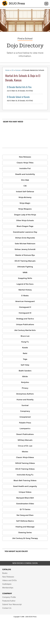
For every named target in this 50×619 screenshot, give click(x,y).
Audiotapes (6, 584)
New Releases (25, 157)
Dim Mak (25, 180)
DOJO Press (13, 3)
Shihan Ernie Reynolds (25, 238)
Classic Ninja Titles (25, 163)
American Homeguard (25, 301)
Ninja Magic (25, 203)
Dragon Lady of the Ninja (25, 215)
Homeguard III (25, 313)
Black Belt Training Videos (25, 481)
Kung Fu (25, 342)
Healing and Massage (25, 527)
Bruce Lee (25, 336)
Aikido (25, 377)
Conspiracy (25, 411)
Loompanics (25, 429)
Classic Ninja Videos (25, 457)
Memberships (7, 588)
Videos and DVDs (9, 580)
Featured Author (8, 601)
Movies (25, 452)
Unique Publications (25, 325)
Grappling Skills (25, 278)
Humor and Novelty (25, 400)
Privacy (25, 388)
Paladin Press (25, 423)
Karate (25, 348)
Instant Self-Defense (25, 192)
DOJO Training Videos (25, 469)
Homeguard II (25, 307)
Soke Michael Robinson (25, 244)
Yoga (25, 359)
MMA (25, 273)
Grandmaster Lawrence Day (25, 232)
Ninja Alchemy (25, 197)
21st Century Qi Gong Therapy (25, 538)
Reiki (25, 353)
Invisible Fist (25, 169)
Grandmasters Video (25, 504)
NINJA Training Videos (25, 463)
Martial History (25, 290)
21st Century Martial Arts (25, 330)
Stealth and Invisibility (25, 174)
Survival (25, 405)
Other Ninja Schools (25, 221)
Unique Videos (25, 492)
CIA (25, 186)
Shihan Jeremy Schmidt (25, 249)
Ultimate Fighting (25, 267)
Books (4, 573)
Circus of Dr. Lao (25, 446)
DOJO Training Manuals (25, 261)
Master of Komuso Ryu (25, 255)
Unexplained (25, 417)
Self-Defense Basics (25, 521)
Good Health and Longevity (25, 486)
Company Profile (9, 597)
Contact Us (6, 608)
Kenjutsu (25, 382)
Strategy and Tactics (25, 319)
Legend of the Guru (25, 284)
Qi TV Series (25, 509)
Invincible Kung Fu (25, 475)
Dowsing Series (25, 533)
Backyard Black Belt (25, 498)
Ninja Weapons (25, 209)
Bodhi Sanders (25, 371)
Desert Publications (25, 434)
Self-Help (25, 365)
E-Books (25, 296)
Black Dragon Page (25, 226)
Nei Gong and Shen (25, 515)
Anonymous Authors (25, 394)
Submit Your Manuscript (12, 604)
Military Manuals (25, 440)
